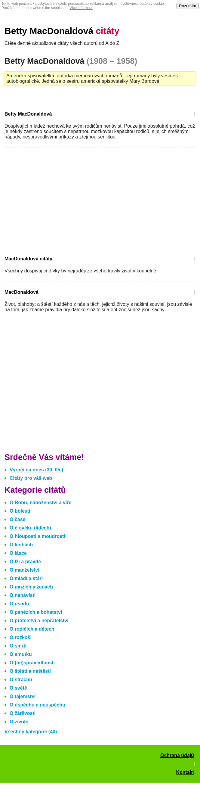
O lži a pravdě (25, 561)
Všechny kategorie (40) (31, 731)
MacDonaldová (21, 292)
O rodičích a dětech (32, 629)
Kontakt (185, 772)
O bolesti (20, 511)
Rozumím (187, 6)
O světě (18, 688)
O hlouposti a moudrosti (37, 536)
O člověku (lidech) (30, 527)
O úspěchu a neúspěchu (37, 704)
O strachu (21, 679)
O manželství (24, 570)
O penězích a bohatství (36, 612)
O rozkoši (21, 637)
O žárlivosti (22, 713)
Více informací (81, 8)
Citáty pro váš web (31, 478)
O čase (17, 519)
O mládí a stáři (26, 578)
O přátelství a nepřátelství (39, 620)
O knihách (21, 544)
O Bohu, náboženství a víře (40, 502)
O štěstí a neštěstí (30, 671)
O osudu (19, 603)
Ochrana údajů (177, 755)
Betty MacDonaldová (62, 31)
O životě (19, 721)
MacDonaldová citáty (28, 258)
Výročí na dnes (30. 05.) (36, 469)
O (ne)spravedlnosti (32, 662)
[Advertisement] (55, 200)
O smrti (18, 645)
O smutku (21, 654)
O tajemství (22, 696)
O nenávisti (22, 595)
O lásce (18, 553)
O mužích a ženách (31, 586)
